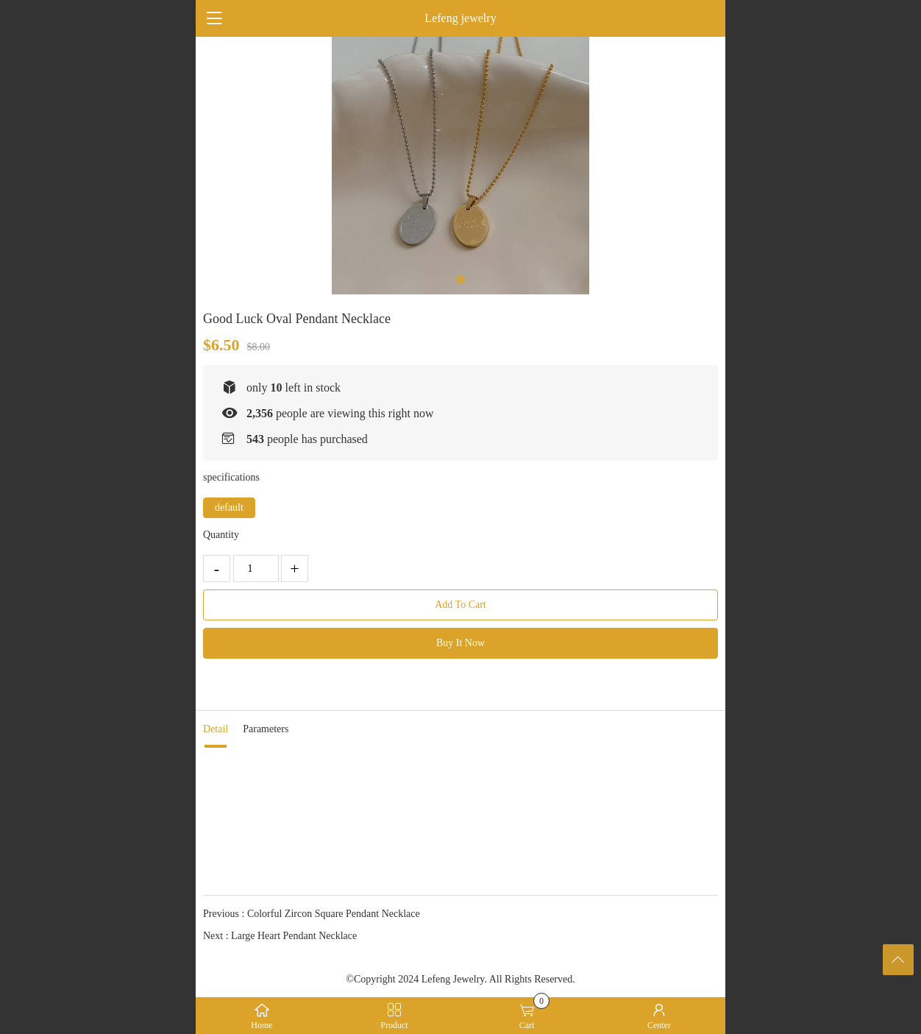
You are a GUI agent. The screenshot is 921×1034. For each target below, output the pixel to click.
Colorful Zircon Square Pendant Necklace (333, 913)
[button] (460, 279)
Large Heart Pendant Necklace (294, 935)
